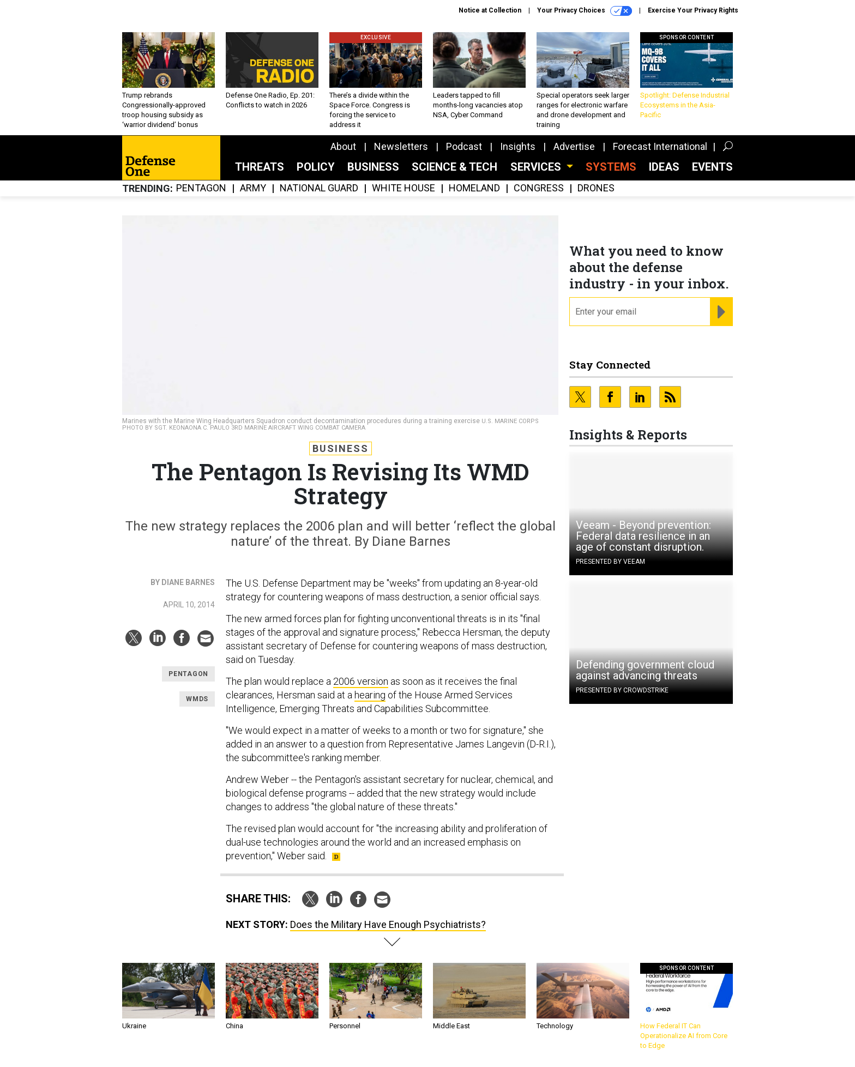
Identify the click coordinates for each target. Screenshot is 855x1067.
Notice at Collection (490, 10)
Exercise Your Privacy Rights (693, 10)
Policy (316, 166)
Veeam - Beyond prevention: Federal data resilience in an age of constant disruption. (643, 536)
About (343, 146)
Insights (517, 146)
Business (373, 166)
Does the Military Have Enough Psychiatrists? (388, 924)
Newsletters (401, 146)
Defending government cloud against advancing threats (645, 670)
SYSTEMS (611, 166)
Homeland (474, 188)
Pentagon (201, 188)
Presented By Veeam (610, 561)
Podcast (464, 146)
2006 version (360, 681)
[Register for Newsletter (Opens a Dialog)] (721, 312)
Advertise (574, 146)
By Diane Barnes (182, 582)
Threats (259, 166)
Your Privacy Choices (584, 11)
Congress (539, 188)
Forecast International (660, 146)
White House (403, 188)
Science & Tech (454, 166)
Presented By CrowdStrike (622, 690)
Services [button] (537, 166)
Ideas (664, 166)
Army (253, 188)
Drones (596, 188)
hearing (370, 695)
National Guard (319, 188)
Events (712, 166)
